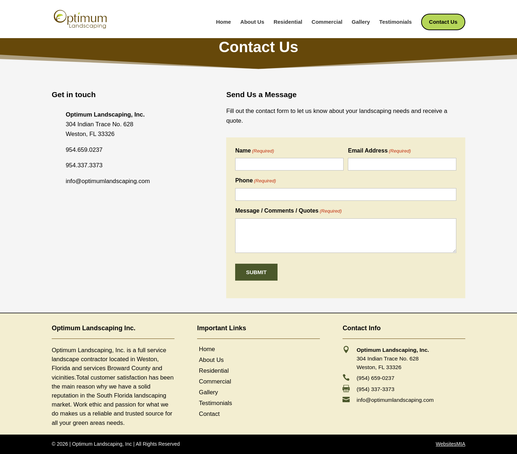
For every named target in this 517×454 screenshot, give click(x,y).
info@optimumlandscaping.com (395, 400)
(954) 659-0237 (375, 378)
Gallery (361, 22)
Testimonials (395, 22)
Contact (209, 414)
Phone (255, 181)
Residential (288, 22)
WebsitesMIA (450, 444)
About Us (252, 22)
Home (223, 22)
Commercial (327, 22)
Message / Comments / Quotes (288, 211)
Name (254, 151)
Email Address (379, 151)
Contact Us (443, 22)
